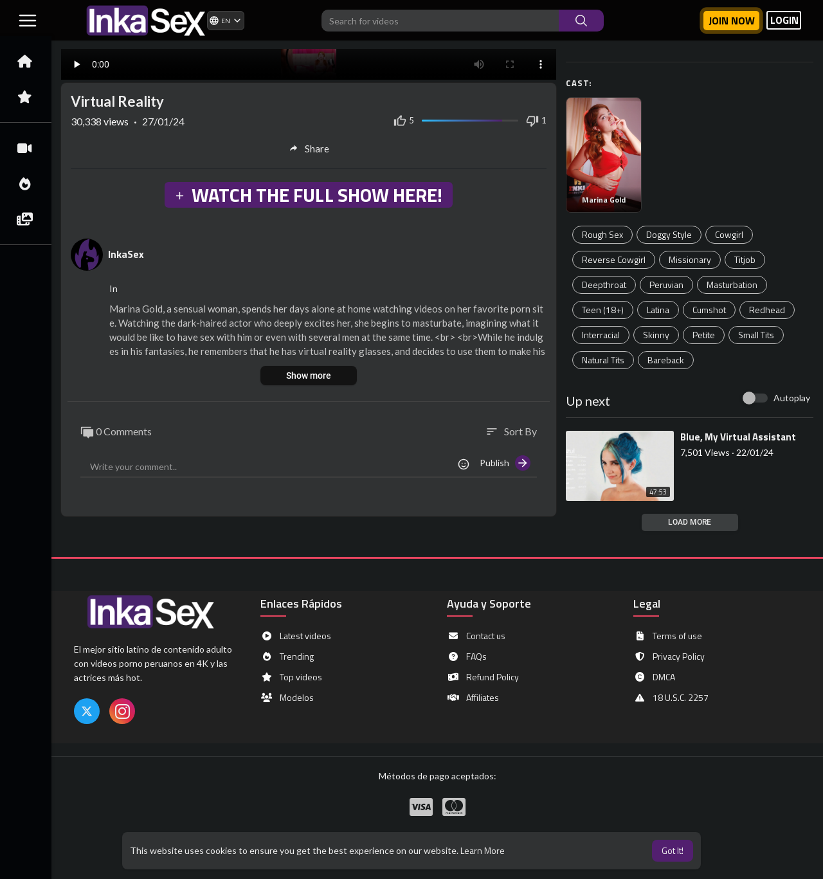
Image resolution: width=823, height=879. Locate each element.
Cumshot (709, 309)
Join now (732, 20)
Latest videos (295, 636)
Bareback (665, 360)
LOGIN (784, 20)
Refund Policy (483, 677)
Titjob (744, 259)
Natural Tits (603, 360)
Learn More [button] (482, 850)
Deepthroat (604, 284)
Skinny (656, 334)
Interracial (601, 334)
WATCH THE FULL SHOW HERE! (308, 195)
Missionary (690, 259)
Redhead (767, 309)
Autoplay (791, 397)
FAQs (467, 656)
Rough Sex (602, 234)
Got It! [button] (672, 850)
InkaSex (126, 254)
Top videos (291, 677)
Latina (658, 309)
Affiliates (473, 697)
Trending (287, 656)
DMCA (654, 677)
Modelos (287, 697)
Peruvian (666, 284)
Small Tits (756, 334)
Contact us (476, 636)
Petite (703, 334)
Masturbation (732, 284)
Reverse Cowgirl (614, 259)
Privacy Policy (669, 656)
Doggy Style (669, 234)
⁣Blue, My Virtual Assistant (738, 437)
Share (309, 148)
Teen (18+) (603, 309)
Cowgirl (729, 234)
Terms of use (667, 636)
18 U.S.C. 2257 (671, 697)
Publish (505, 463)
